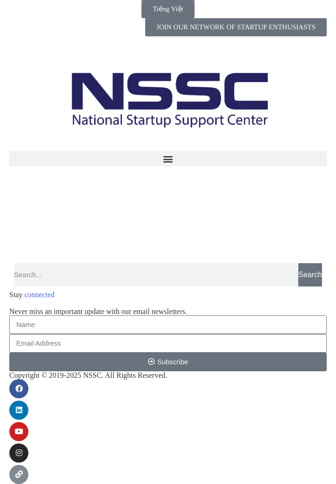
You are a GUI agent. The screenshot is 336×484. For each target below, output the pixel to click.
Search (310, 275)
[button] (168, 158)
